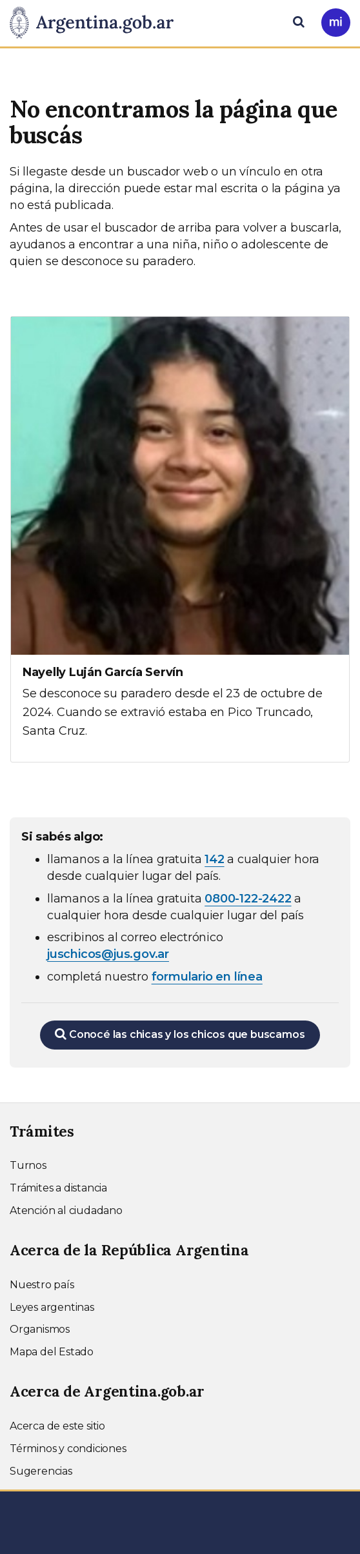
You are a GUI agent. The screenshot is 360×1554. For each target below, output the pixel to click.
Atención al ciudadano (66, 1210)
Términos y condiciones (68, 1448)
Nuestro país (42, 1285)
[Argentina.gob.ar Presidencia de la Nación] (96, 23)
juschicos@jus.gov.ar (108, 954)
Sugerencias (41, 1471)
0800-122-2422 (248, 899)
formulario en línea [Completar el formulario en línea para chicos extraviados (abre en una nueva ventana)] (207, 977)
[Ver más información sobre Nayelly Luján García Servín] (180, 539)
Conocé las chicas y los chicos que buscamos (180, 1034)
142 (214, 859)
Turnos (28, 1165)
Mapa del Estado (52, 1352)
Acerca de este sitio (57, 1426)
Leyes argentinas (52, 1307)
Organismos (40, 1329)
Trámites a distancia (58, 1188)
